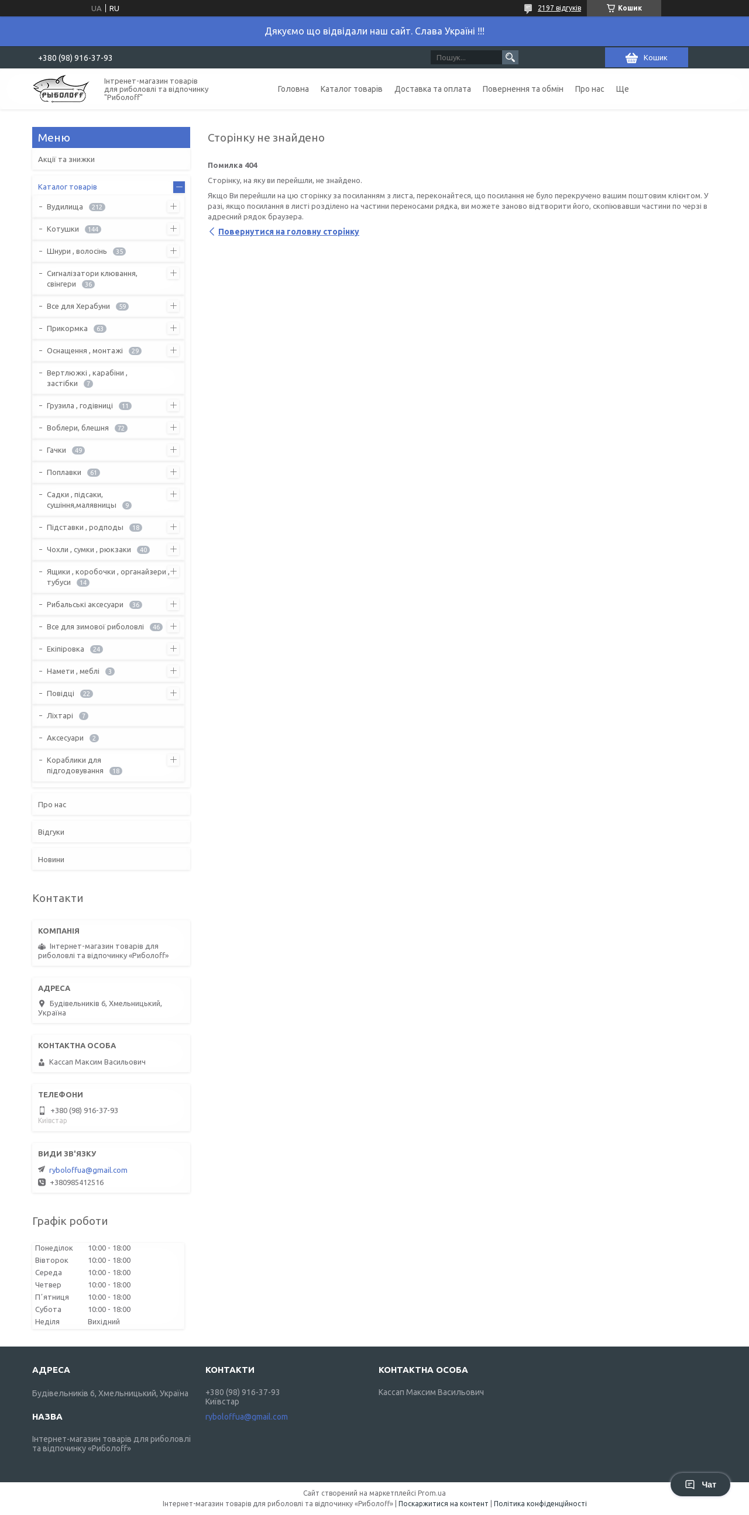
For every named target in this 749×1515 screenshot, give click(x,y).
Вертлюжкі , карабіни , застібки (87, 378)
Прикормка (67, 328)
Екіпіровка (65, 649)
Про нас (589, 89)
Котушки (63, 229)
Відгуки (51, 832)
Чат (700, 1484)
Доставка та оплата (432, 89)
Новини (51, 859)
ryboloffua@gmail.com (88, 1170)
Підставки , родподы (85, 527)
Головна (293, 89)
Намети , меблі (73, 671)
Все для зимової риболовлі (95, 626)
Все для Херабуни (78, 306)
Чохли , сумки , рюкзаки (89, 549)
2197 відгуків (559, 8)
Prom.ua (432, 1493)
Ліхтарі (60, 715)
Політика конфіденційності (540, 1503)
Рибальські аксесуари (85, 604)
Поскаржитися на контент (443, 1503)
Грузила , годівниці (80, 405)
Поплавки (64, 472)
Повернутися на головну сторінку (288, 231)
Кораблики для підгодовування (75, 765)
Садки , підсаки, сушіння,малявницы (81, 499)
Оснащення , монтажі (85, 350)
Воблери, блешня (78, 427)
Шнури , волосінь (77, 251)
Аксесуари (65, 738)
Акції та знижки (66, 159)
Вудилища (65, 206)
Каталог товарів (352, 89)
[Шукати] (510, 57)
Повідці (60, 693)
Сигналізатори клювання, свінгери (92, 278)
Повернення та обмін (523, 89)
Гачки (56, 450)
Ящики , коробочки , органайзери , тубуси (108, 576)
